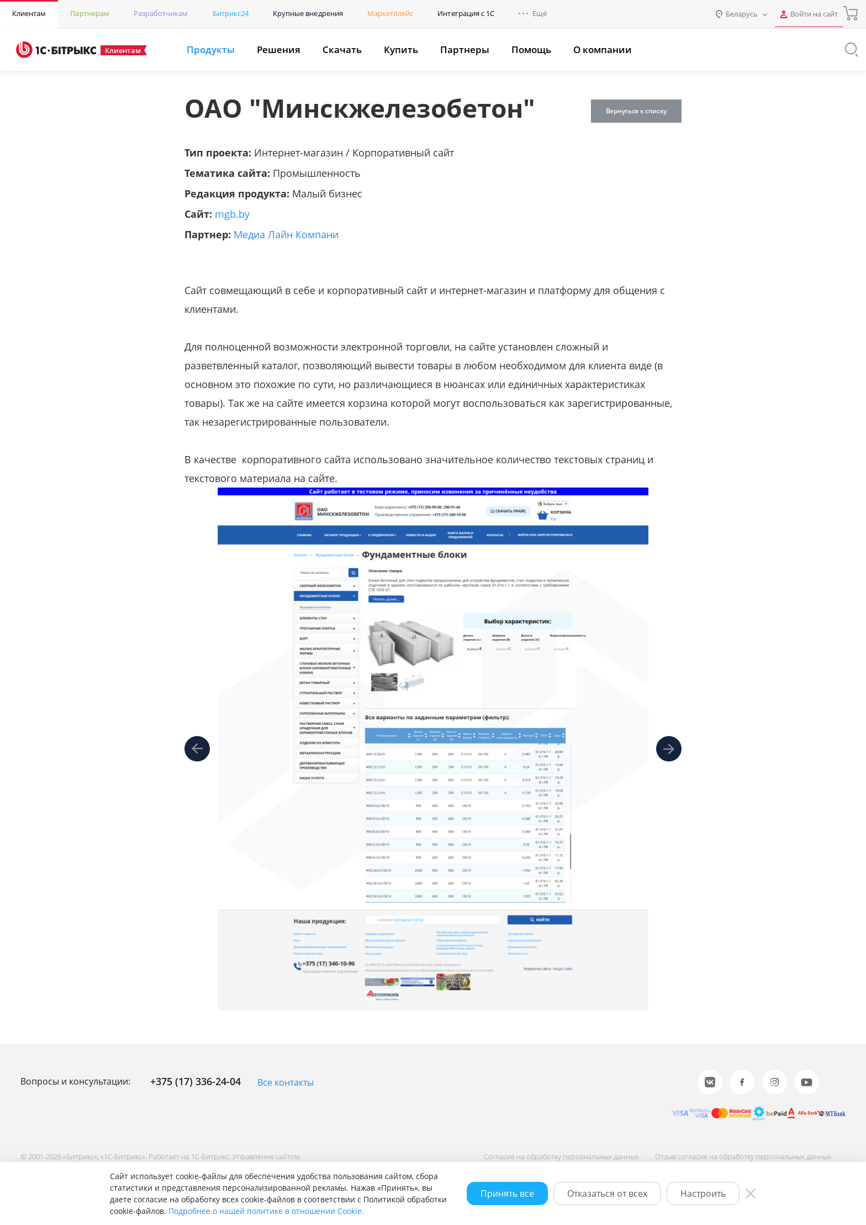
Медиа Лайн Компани (286, 234)
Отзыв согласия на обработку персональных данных (741, 1156)
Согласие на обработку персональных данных (556, 1156)
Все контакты (285, 1082)
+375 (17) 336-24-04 (195, 1081)
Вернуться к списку (634, 111)
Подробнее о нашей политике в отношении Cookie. (266, 1211)
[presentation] (197, 749)
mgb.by (232, 214)
